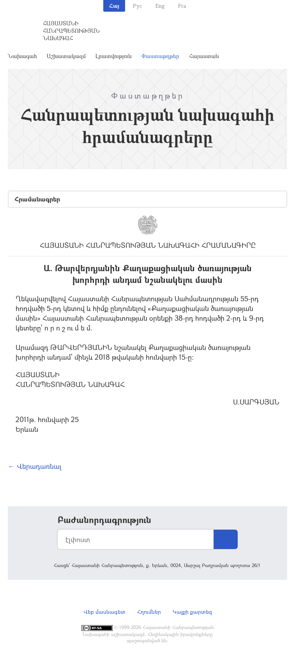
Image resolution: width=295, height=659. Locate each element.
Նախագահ (22, 56)
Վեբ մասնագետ (104, 611)
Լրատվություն (113, 56)
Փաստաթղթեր (160, 56)
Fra (182, 5)
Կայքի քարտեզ (192, 611)
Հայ (114, 5)
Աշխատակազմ (66, 56)
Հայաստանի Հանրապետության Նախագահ (71, 30)
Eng (159, 5)
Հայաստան (204, 56)
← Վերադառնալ (35, 466)
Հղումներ (149, 611)
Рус (137, 5)
